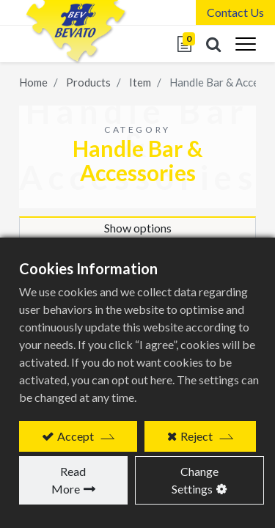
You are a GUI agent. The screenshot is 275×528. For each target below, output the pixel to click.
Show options (138, 228)
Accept (75, 436)
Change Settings (195, 480)
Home (33, 82)
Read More (69, 480)
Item (140, 82)
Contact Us (235, 12)
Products (88, 82)
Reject (196, 436)
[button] (213, 44)
